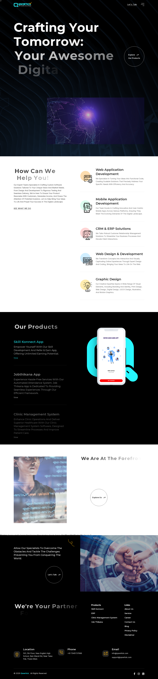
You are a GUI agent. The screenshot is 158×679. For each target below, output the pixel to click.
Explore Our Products (134, 56)
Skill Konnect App (28, 349)
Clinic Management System (104, 618)
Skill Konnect (97, 609)
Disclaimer (129, 635)
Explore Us (98, 497)
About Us (129, 609)
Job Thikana (97, 622)
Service (128, 613)
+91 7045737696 (75, 653)
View (16, 365)
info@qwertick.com (120, 653)
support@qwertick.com (121, 657)
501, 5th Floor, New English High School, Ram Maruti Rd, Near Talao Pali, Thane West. (37, 656)
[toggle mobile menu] (142, 4)
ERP (93, 613)
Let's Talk (132, 4)
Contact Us (130, 622)
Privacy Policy (131, 631)
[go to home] (23, 4)
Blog (127, 626)
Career (128, 618)
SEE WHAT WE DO (22, 208)
